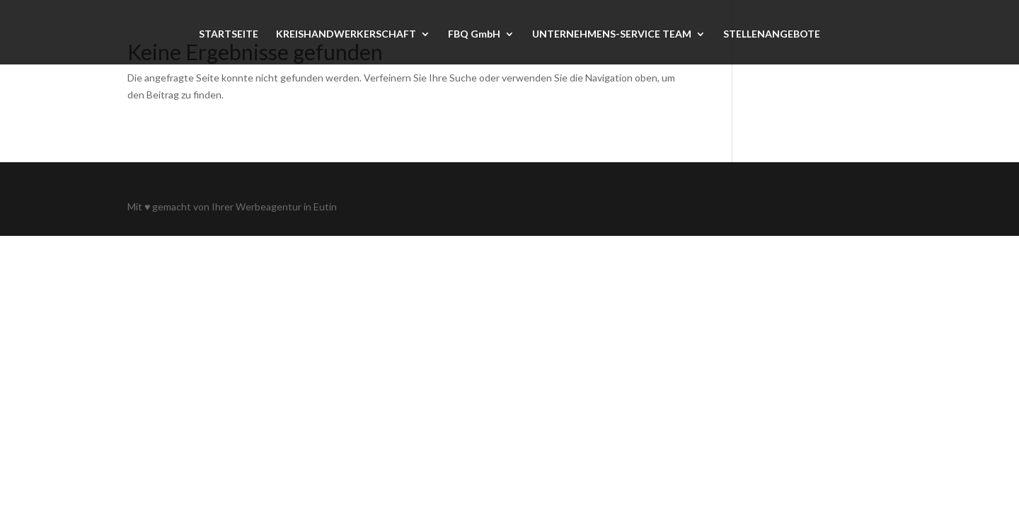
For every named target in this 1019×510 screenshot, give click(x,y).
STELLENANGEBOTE (771, 34)
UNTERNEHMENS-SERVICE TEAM (611, 34)
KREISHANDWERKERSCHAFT (346, 34)
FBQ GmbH (474, 34)
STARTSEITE (228, 34)
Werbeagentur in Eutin (286, 206)
